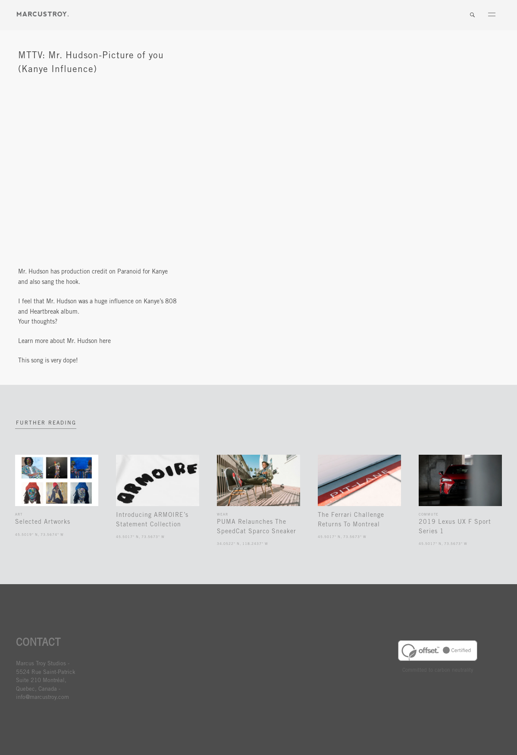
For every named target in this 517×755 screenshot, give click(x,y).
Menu (491, 15)
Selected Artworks (42, 522)
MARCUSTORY (43, 14)
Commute (429, 514)
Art (18, 514)
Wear (222, 514)
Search (472, 15)
